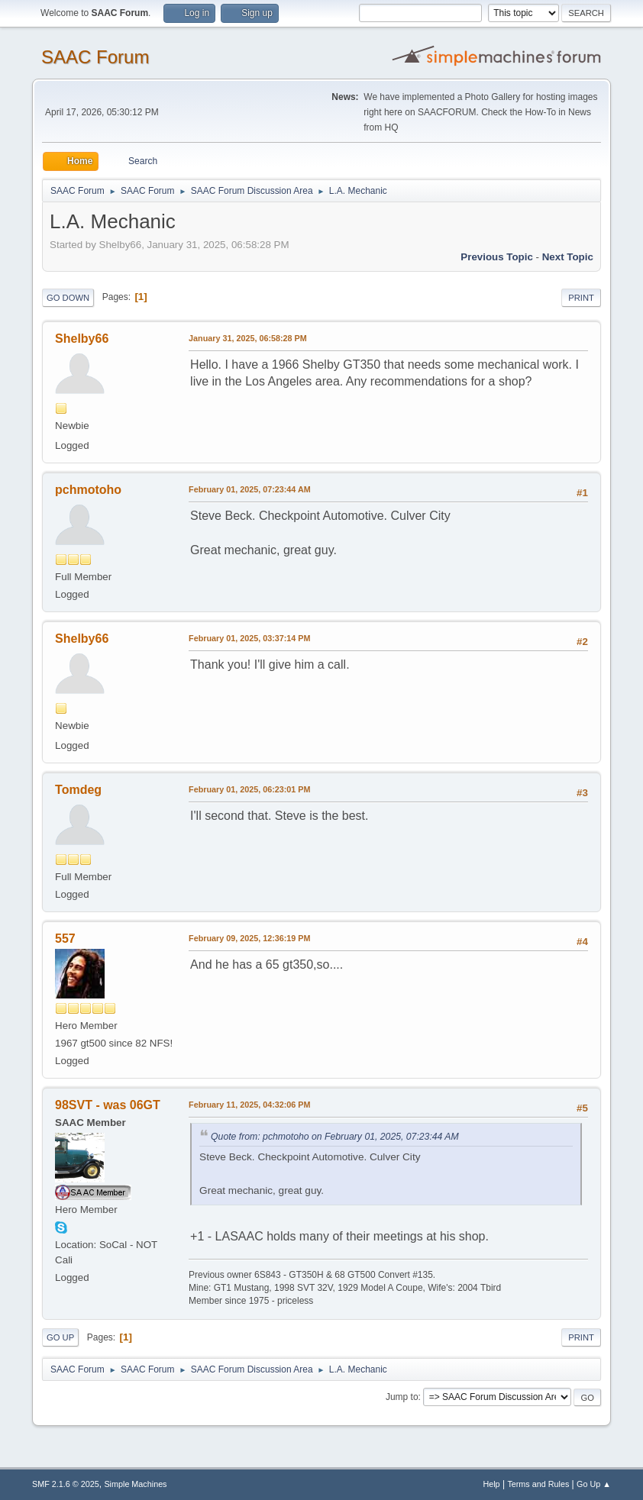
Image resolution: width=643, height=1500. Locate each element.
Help (491, 1484)
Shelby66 (81, 338)
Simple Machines (135, 1484)
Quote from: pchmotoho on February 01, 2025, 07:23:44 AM (335, 1136)
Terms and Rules (538, 1484)
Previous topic (496, 257)
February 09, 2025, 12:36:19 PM (249, 938)
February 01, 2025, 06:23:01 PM (249, 789)
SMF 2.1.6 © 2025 (65, 1484)
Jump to (402, 1397)
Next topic (567, 257)
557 (65, 938)
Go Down (68, 297)
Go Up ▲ (594, 1484)
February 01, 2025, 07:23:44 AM (250, 489)
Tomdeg (78, 789)
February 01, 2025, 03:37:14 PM (249, 638)
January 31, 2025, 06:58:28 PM (248, 338)
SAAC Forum (95, 57)
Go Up (60, 1337)
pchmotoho (88, 489)
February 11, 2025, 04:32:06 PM (249, 1104)
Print (581, 297)
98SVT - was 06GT (107, 1104)
